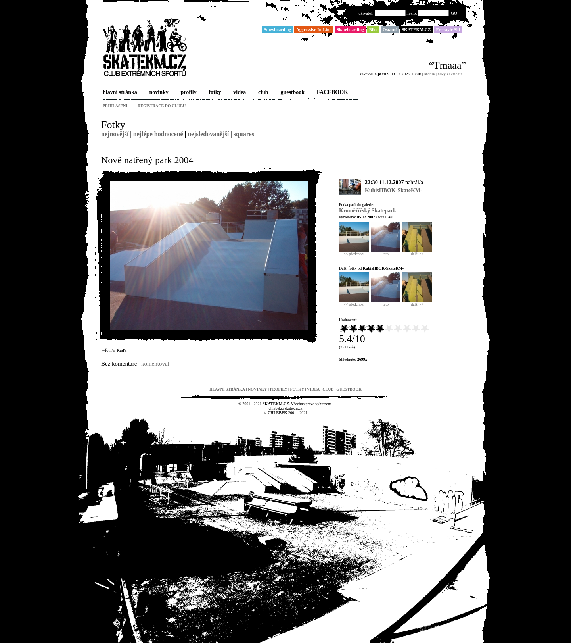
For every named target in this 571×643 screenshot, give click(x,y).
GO (454, 13)
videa (239, 92)
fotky (214, 92)
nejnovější (114, 134)
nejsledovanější (208, 134)
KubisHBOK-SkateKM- (393, 190)
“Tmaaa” (447, 65)
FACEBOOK (331, 92)
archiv (429, 73)
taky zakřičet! (450, 73)
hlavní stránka (119, 92)
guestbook (292, 92)
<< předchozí (354, 252)
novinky (158, 92)
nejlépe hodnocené (158, 134)
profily (188, 92)
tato (385, 252)
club (262, 92)
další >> (417, 252)
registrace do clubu (162, 106)
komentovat (155, 363)
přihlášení (115, 106)
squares (244, 134)
